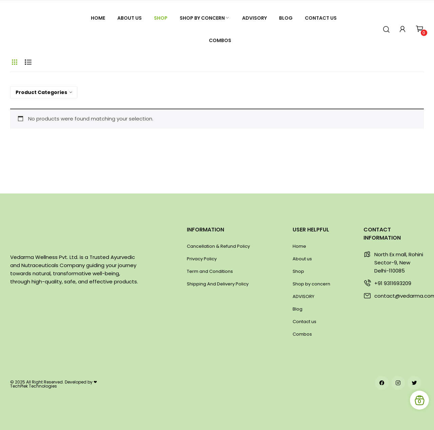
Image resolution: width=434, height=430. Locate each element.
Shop (298, 271)
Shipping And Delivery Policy (218, 284)
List (28, 62)
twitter (414, 383)
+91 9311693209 (392, 283)
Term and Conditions (210, 271)
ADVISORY (303, 296)
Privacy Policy (202, 259)
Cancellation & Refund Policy (218, 246)
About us (302, 259)
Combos (302, 334)
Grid (14, 62)
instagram (398, 383)
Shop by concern (311, 284)
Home (299, 246)
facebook (382, 383)
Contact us (304, 321)
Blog (297, 309)
